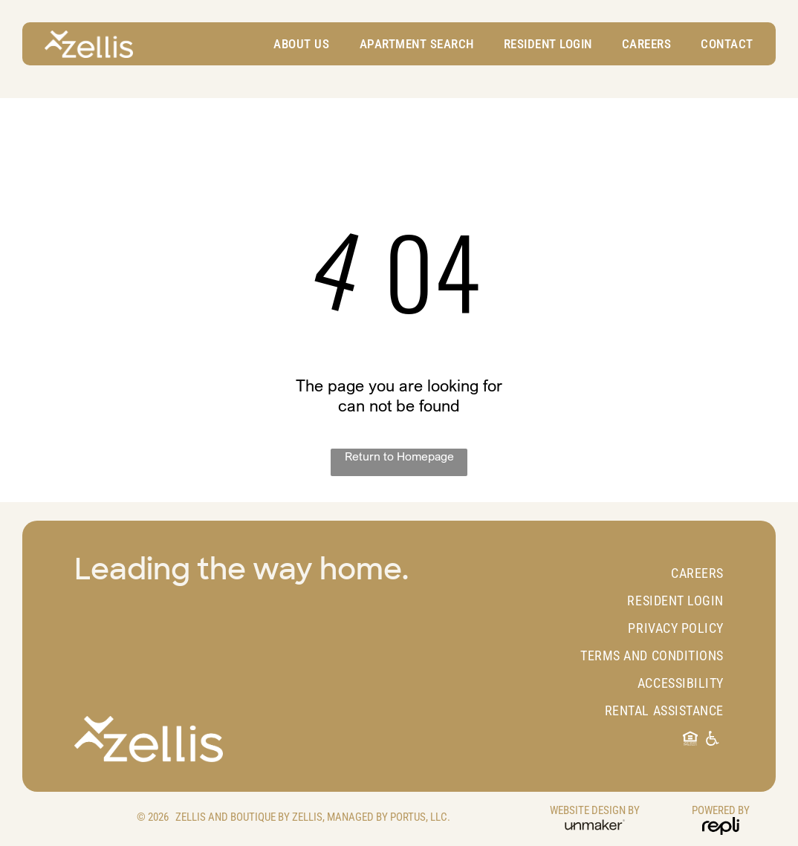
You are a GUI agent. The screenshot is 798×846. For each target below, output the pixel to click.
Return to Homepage (399, 456)
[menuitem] (294, 43)
